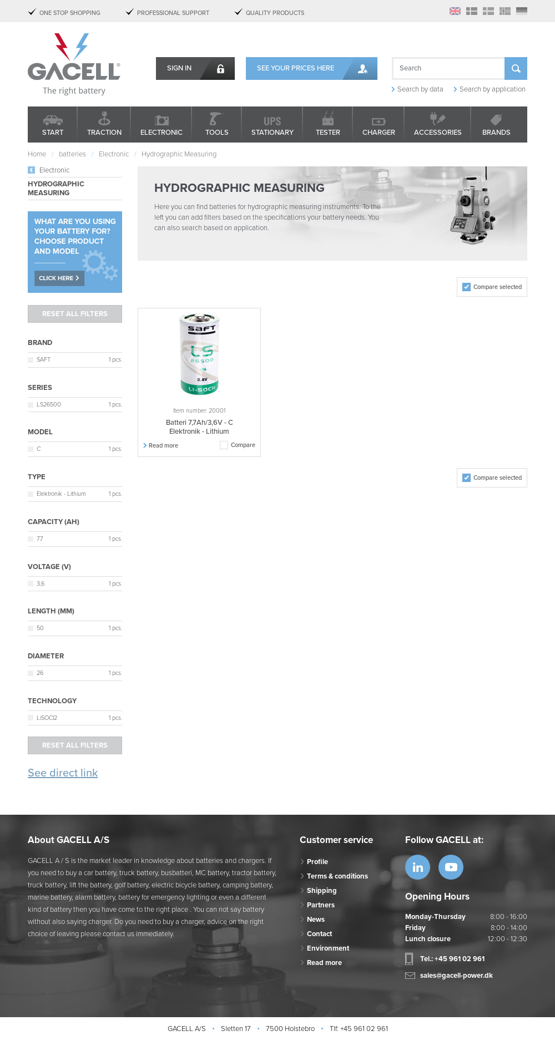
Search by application (493, 89)
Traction (104, 132)
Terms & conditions (337, 876)
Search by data (420, 89)
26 (40, 673)
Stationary (272, 132)
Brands (496, 132)
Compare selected (497, 287)
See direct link (63, 773)
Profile (317, 861)
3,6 (40, 583)
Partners (321, 905)
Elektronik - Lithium (61, 493)
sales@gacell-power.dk (456, 975)
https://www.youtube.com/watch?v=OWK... (450, 867)
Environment (328, 948)
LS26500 (49, 404)
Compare (243, 445)
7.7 (40, 538)
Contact (319, 934)
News (316, 919)
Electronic (161, 132)
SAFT (44, 359)
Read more (163, 445)
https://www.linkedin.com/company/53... (417, 867)
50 (40, 628)
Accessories (438, 132)
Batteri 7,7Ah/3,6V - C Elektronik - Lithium (199, 427)
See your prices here (295, 68)
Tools (217, 132)
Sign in (179, 68)
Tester (328, 132)
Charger (378, 132)
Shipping (322, 890)
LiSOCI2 (47, 718)
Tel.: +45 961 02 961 (452, 958)
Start (52, 132)
